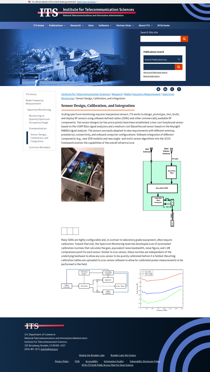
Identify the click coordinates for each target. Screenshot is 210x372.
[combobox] (162, 60)
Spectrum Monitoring (39, 109)
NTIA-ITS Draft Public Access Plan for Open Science (107, 365)
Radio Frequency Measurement (35, 102)
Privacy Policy (62, 361)
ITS (49, 12)
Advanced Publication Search (155, 72)
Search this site (149, 32)
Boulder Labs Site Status (123, 355)
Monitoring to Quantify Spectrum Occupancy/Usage (39, 119)
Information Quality (114, 361)
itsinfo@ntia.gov (49, 349)
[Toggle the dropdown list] (179, 59)
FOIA (77, 361)
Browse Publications (151, 76)
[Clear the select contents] (175, 59)
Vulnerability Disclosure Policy (145, 361)
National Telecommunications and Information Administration (93, 15)
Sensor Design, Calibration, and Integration (39, 138)
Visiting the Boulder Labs (92, 355)
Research (117, 94)
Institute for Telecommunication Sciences (98, 9)
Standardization (38, 128)
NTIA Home (164, 25)
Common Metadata (39, 147)
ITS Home (38, 25)
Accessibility (92, 361)
